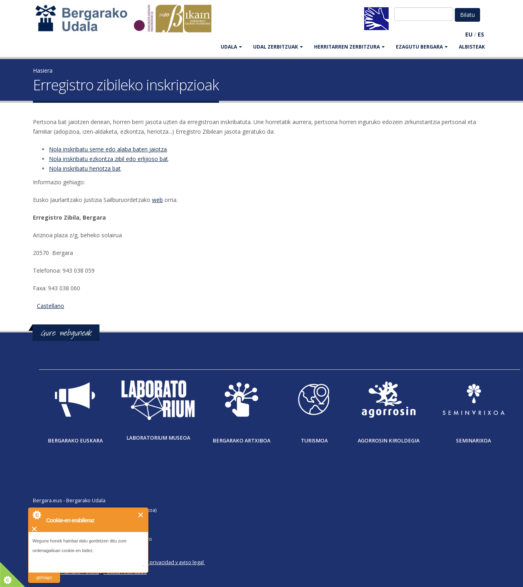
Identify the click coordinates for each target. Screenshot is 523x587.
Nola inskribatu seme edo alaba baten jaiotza (108, 149)
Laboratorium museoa (158, 437)
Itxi (141, 515)
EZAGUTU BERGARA (422, 46)
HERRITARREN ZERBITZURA (349, 46)
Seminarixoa (473, 440)
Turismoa (314, 440)
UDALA (231, 46)
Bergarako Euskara (75, 440)
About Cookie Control (36, 515)
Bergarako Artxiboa (241, 440)
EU (468, 34)
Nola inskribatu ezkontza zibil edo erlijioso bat (108, 159)
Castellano (50, 306)
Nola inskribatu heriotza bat (85, 168)
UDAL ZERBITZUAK (278, 46)
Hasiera (43, 70)
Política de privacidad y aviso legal (164, 562)
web (157, 200)
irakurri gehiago (44, 572)
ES (481, 34)
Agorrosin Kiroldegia (389, 440)
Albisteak (472, 46)
